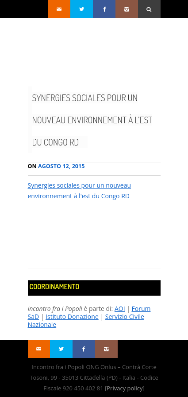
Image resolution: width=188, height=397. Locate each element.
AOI (120, 308)
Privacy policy (124, 388)
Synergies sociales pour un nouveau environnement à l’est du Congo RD (92, 120)
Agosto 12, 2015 (56, 166)
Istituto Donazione (72, 316)
